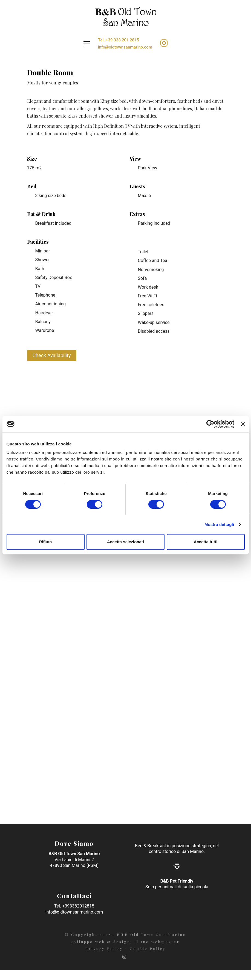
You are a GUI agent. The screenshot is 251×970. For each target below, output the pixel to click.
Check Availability (52, 355)
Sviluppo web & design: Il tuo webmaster (125, 941)
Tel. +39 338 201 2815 (118, 40)
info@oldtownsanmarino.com (125, 47)
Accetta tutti (206, 541)
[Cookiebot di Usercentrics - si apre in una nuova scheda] (210, 424)
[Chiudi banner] (243, 424)
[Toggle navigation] (86, 44)
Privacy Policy (104, 948)
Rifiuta (45, 541)
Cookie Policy (148, 948)
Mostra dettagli (219, 524)
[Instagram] (125, 957)
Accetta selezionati (125, 541)
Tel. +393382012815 (74, 906)
